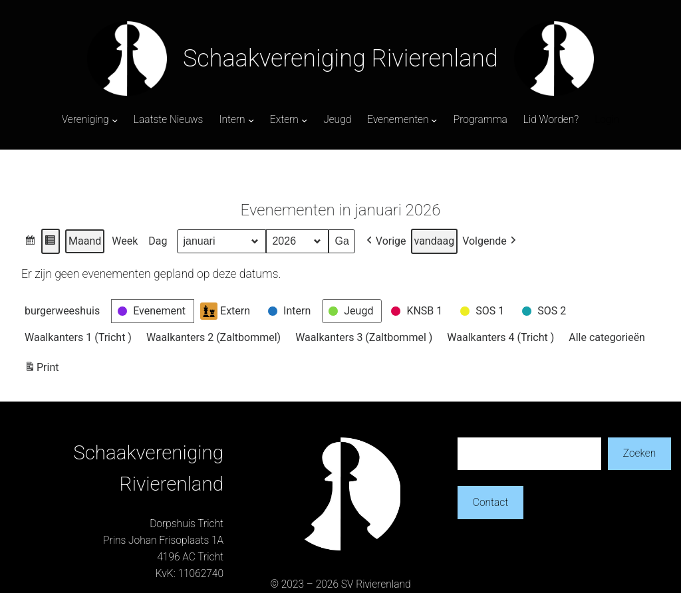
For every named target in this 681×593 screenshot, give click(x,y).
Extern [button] (225, 311)
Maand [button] (84, 241)
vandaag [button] (434, 241)
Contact (490, 503)
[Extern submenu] (304, 120)
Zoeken (639, 453)
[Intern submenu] (251, 120)
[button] (30, 241)
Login (607, 120)
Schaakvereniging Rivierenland (340, 58)
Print (41, 369)
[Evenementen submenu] (434, 120)
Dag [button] (157, 241)
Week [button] (125, 241)
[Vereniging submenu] (115, 120)
